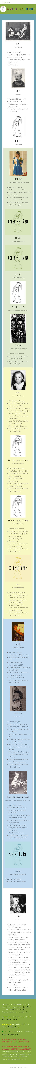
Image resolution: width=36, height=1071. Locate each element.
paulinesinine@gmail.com (10, 1019)
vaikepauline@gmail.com (23, 1007)
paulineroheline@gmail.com (10, 1034)
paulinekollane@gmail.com (10, 1027)
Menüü (7, 2)
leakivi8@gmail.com (18, 1009)
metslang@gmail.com (23, 1012)
